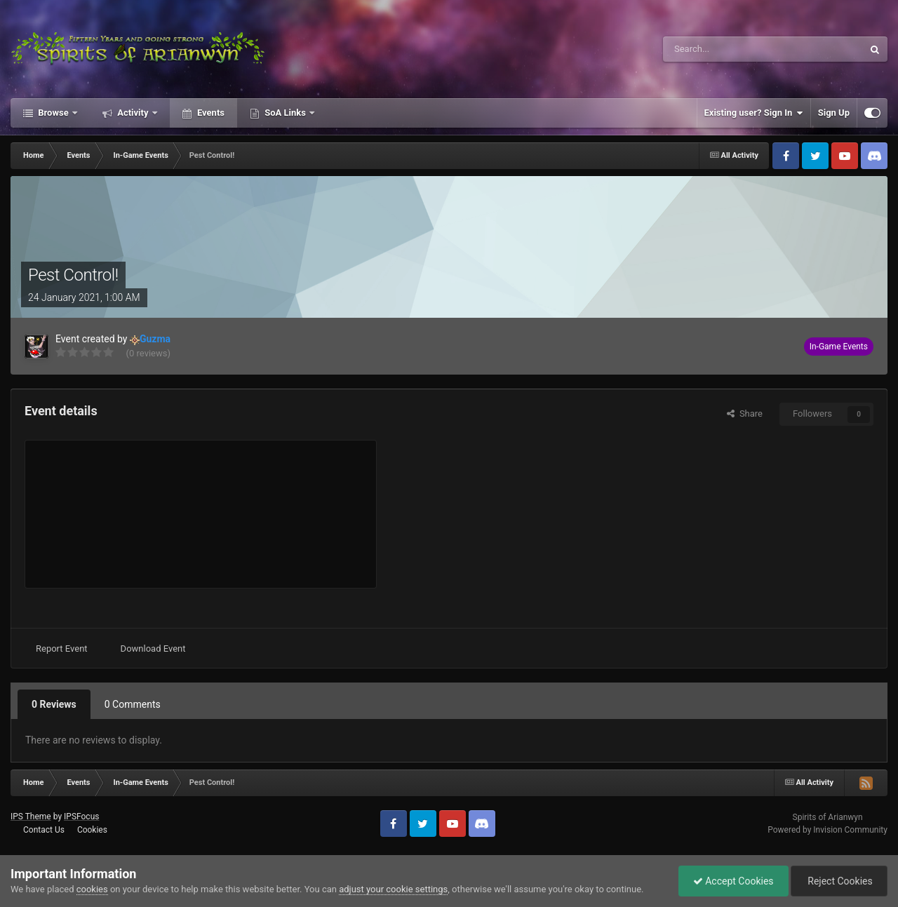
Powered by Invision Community (827, 830)
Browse (53, 112)
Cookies (92, 830)
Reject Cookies (839, 881)
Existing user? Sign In (753, 113)
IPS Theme (31, 816)
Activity (133, 112)
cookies (92, 889)
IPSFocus (81, 816)
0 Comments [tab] (133, 704)
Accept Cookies (733, 881)
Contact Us (44, 830)
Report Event (62, 648)
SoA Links (285, 112)
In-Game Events (839, 346)
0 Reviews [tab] (54, 704)
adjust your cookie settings (393, 889)
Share (745, 413)
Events (209, 112)
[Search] (729, 49)
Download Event (153, 648)
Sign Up (834, 112)
